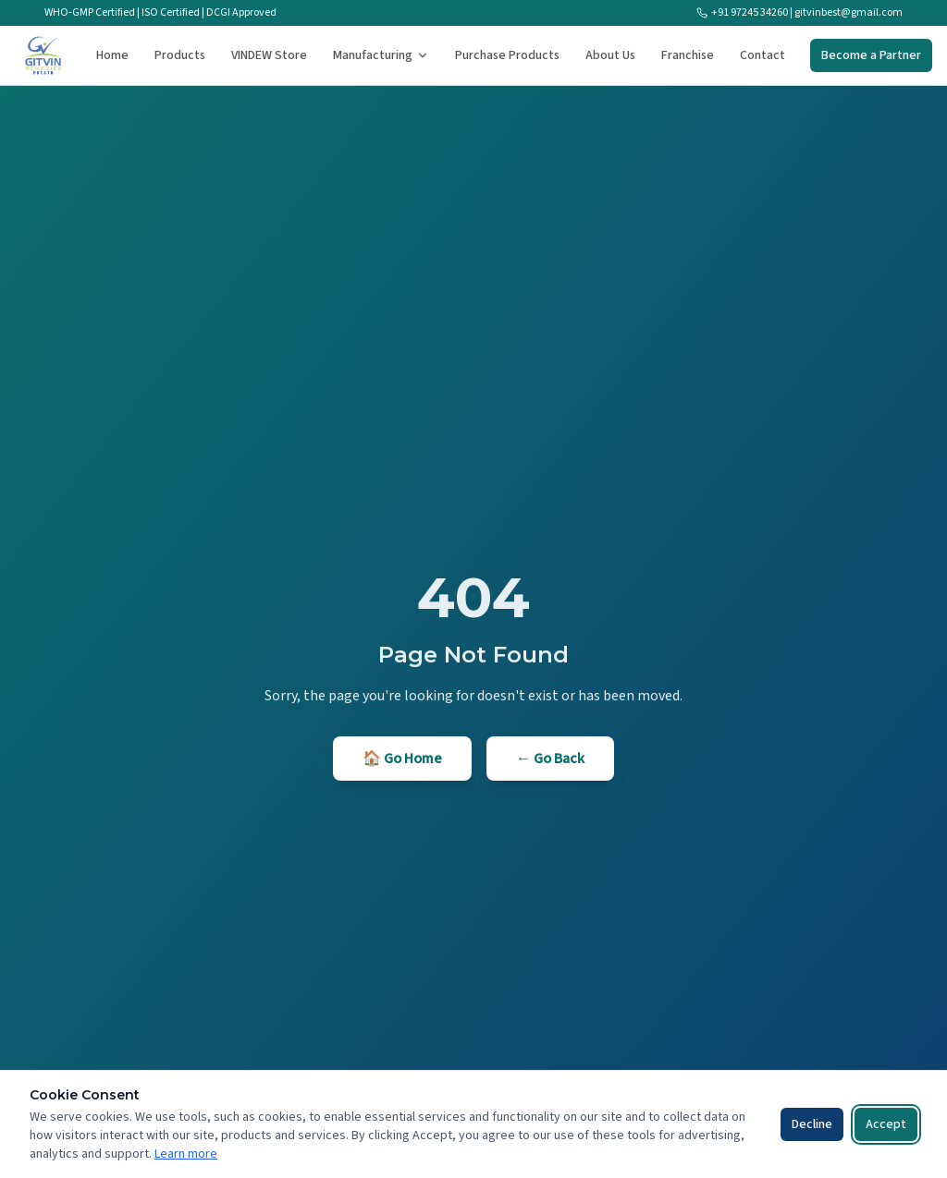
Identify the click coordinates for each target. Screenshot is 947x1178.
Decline (812, 1124)
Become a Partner (871, 55)
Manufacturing (381, 55)
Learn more (185, 1154)
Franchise (687, 55)
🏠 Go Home (402, 758)
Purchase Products (507, 55)
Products (179, 55)
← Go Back (550, 758)
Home (112, 55)
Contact (762, 55)
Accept (886, 1124)
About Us (610, 55)
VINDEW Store (269, 55)
